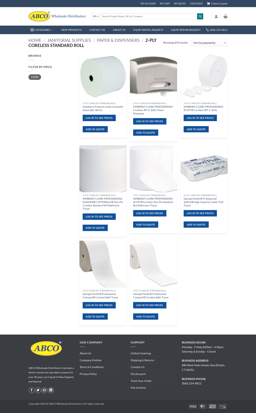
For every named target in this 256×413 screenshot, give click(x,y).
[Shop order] (209, 42)
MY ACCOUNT (148, 3)
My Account (138, 373)
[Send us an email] (44, 390)
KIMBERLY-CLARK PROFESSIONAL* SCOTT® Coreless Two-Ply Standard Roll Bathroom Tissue (153, 202)
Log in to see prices (99, 117)
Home (34, 40)
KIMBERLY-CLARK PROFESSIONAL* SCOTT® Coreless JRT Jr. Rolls (204, 108)
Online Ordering (141, 353)
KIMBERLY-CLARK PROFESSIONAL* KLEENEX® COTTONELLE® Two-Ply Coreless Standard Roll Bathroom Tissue (103, 203)
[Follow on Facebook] (32, 390)
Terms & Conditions (92, 367)
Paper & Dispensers (118, 40)
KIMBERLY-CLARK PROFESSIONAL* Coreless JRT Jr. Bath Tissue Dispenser (153, 110)
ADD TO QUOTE (95, 129)
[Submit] (200, 16)
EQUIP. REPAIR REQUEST (186, 29)
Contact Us (138, 367)
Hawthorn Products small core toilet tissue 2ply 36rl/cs (103, 108)
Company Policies (91, 360)
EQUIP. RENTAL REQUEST (148, 29)
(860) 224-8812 (191, 383)
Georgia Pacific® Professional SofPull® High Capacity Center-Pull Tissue (203, 202)
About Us (85, 353)
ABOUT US (119, 29)
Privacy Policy (88, 373)
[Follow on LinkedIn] (51, 390)
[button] (216, 16)
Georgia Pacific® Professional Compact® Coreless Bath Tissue (100, 295)
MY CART (165, 3)
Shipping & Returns (142, 360)
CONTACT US (97, 29)
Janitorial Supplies (69, 40)
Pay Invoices (138, 387)
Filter (34, 77)
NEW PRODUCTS (71, 29)
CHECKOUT (196, 3)
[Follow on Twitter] (38, 390)
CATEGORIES (41, 29)
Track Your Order (141, 380)
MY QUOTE (180, 3)
